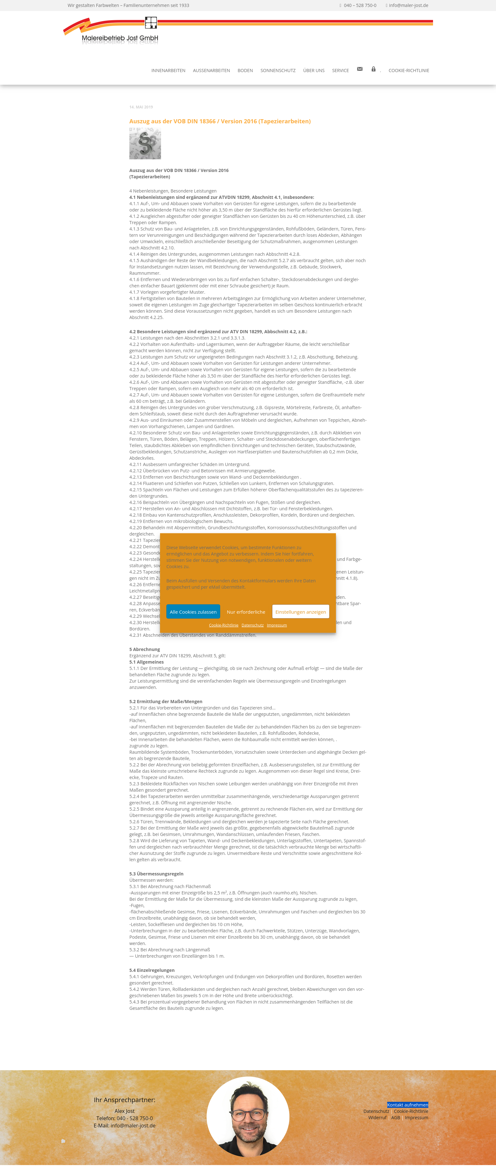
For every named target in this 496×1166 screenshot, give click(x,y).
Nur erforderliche (246, 611)
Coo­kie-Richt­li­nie (224, 625)
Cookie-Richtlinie (411, 1111)
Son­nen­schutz (278, 70)
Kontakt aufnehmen (407, 1105)
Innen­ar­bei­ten (169, 70)
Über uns (314, 70)
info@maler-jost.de (133, 1125)
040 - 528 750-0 (135, 1118)
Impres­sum (277, 625)
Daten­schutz (253, 625)
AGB (395, 1117)
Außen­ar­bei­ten (211, 70)
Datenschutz (376, 1111)
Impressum (416, 1117)
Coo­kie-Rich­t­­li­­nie (409, 70)
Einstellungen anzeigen (301, 611)
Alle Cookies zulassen (193, 611)
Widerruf (377, 1117)
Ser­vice (340, 70)
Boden (245, 70)
